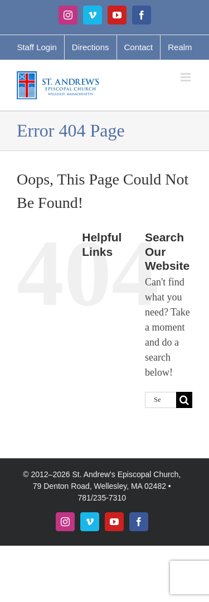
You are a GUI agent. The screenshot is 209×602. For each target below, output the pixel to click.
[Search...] (160, 400)
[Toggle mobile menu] (186, 77)
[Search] (184, 400)
